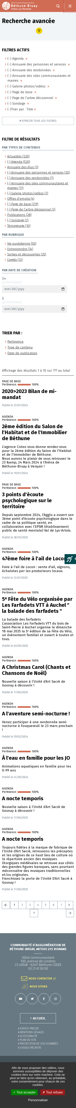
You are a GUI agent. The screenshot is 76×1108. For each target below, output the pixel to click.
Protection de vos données (39, 1043)
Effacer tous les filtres (39, 121)
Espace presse (29, 1028)
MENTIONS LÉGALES (32, 1032)
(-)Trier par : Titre (20, 109)
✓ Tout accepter (24, 1092)
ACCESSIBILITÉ (28, 1036)
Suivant (70, 913)
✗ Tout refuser (53, 1092)
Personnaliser (38, 1100)
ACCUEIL (39, 1018)
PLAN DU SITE (28, 1040)
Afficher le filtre (39, 31)
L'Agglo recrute (30, 1047)
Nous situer (38, 986)
